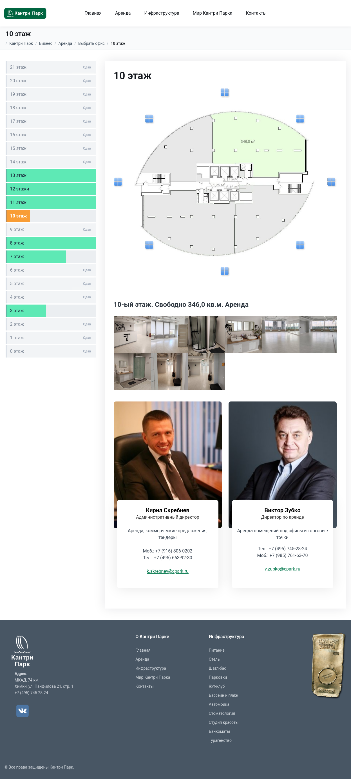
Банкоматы (219, 731)
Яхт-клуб (217, 686)
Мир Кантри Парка (212, 13)
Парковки (218, 677)
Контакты (256, 13)
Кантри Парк (21, 43)
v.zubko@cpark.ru (282, 569)
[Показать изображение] (225, 93)
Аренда (123, 13)
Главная (93, 13)
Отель (214, 659)
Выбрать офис (91, 43)
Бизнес (45, 43)
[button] (132, 334)
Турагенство (220, 740)
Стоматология (222, 713)
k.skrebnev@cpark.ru (168, 571)
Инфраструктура (161, 13)
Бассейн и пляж (223, 695)
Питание (217, 650)
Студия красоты (224, 722)
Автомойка (219, 704)
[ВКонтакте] (22, 711)
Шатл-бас (217, 668)
